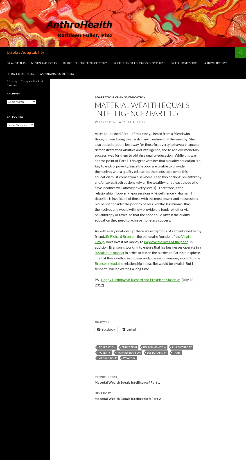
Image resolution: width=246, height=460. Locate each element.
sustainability (157, 352)
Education (137, 97)
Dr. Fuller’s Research (185, 63)
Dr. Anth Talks (16, 63)
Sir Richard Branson (120, 236)
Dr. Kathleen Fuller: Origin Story (85, 63)
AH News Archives (215, 63)
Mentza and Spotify (44, 63)
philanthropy (182, 347)
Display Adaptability (25, 52)
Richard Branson (129, 352)
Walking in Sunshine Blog (57, 73)
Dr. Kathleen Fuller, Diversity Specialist (139, 63)
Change (121, 97)
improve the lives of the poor (166, 242)
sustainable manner (109, 252)
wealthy (129, 358)
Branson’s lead (106, 263)
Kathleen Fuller (133, 122)
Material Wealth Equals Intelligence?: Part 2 (148, 395)
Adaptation (104, 97)
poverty (105, 352)
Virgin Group (108, 358)
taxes (177, 352)
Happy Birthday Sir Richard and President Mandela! (140, 279)
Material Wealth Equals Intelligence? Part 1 (148, 379)
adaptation (107, 347)
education (129, 347)
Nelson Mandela (154, 347)
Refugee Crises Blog (20, 73)
